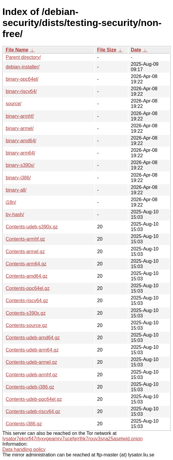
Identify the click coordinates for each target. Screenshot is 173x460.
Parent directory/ (23, 57)
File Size (106, 49)
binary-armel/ (20, 128)
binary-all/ (16, 189)
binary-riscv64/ (21, 91)
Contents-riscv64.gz (27, 300)
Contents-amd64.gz (27, 276)
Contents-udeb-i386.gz (30, 386)
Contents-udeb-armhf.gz (31, 374)
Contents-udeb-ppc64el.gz (34, 399)
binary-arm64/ (20, 152)
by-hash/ (15, 214)
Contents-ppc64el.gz (28, 288)
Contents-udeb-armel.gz (31, 362)
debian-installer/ (23, 66)
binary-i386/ (18, 177)
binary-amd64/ (21, 140)
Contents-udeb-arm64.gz (32, 349)
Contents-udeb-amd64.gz (33, 337)
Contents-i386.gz (24, 423)
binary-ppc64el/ (22, 79)
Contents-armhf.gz (25, 239)
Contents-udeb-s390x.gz (32, 226)
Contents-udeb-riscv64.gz (33, 411)
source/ (13, 103)
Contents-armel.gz (25, 251)
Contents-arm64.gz (26, 263)
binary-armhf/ (20, 116)
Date (136, 49)
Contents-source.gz (26, 325)
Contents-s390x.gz (25, 313)
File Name (17, 49)
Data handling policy (23, 449)
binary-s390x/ (20, 165)
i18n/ (11, 202)
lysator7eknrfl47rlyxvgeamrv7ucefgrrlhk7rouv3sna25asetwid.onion (72, 438)
